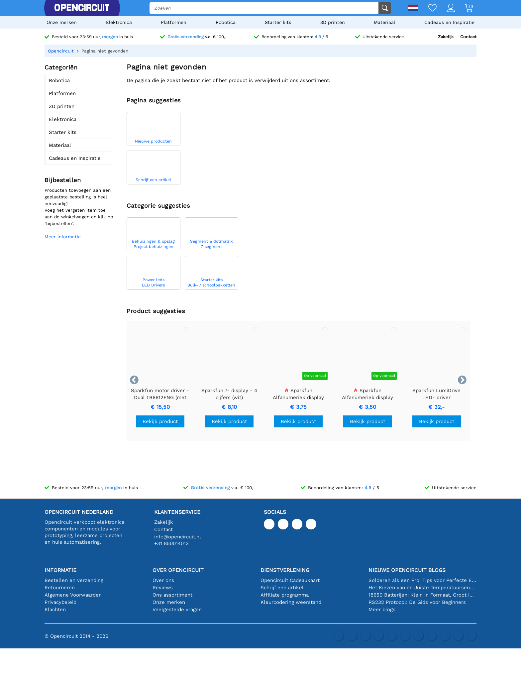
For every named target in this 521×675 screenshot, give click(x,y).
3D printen (332, 22)
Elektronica (119, 22)
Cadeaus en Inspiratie (449, 22)
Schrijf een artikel (282, 588)
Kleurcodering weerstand (290, 602)
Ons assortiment (172, 595)
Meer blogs (381, 610)
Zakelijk (446, 36)
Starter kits (278, 22)
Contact (468, 36)
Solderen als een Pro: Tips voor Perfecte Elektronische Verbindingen (422, 580)
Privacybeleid (60, 602)
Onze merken (62, 22)
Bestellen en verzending (74, 580)
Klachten (55, 610)
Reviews (163, 588)
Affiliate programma (284, 595)
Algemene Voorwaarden (73, 595)
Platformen (173, 22)
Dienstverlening (284, 570)
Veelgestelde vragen (177, 610)
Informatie (60, 570)
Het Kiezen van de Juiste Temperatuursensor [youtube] (422, 588)
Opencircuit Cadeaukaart (290, 580)
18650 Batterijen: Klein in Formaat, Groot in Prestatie (422, 595)
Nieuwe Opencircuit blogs (407, 570)
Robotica (226, 22)
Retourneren (60, 588)
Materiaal (384, 22)
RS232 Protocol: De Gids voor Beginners (417, 602)
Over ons (163, 580)
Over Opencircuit (178, 570)
